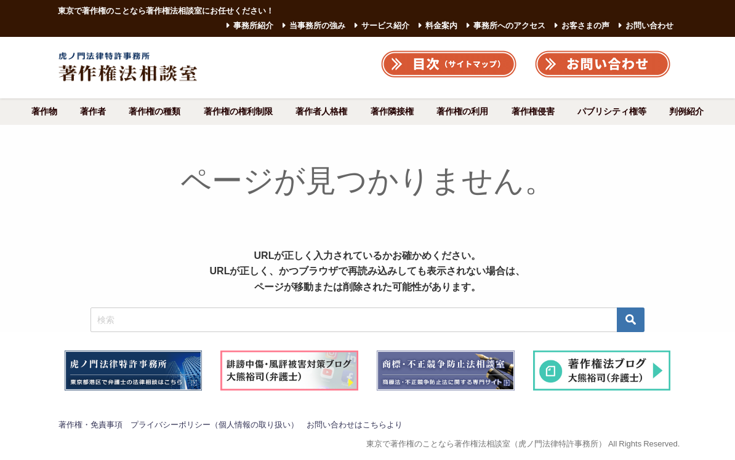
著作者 (93, 111)
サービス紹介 (385, 26)
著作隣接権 (392, 111)
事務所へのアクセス (509, 26)
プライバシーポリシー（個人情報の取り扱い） (215, 425)
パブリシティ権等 (611, 111)
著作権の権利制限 (238, 111)
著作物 (44, 111)
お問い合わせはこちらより (355, 425)
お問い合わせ (649, 26)
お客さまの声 (585, 26)
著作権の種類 (154, 111)
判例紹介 (686, 111)
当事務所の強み (317, 26)
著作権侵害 (533, 111)
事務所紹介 (253, 26)
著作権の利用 (462, 111)
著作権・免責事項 (90, 425)
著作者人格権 (321, 111)
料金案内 (441, 26)
